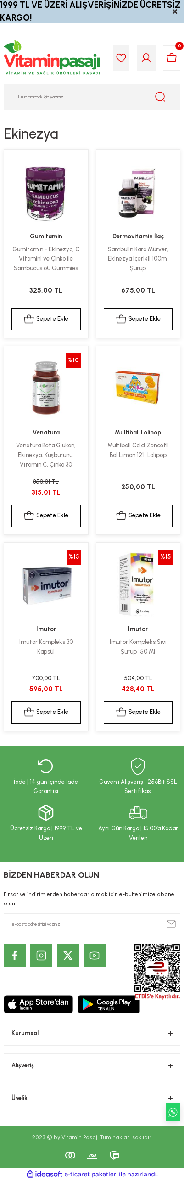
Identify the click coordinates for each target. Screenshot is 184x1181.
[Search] (92, 97)
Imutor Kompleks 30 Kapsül (46, 646)
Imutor (46, 628)
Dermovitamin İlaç (138, 236)
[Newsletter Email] (92, 924)
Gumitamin (46, 236)
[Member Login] (146, 58)
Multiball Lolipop (138, 432)
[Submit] (171, 924)
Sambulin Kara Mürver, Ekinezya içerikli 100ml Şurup (138, 259)
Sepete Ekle (45, 319)
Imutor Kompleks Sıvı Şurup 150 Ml (138, 646)
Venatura (46, 432)
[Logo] (52, 58)
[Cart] (171, 58)
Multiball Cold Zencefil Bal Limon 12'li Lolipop (138, 450)
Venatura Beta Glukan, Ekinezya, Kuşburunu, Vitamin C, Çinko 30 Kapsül (46, 455)
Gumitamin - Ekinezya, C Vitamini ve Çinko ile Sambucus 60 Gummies (45, 259)
